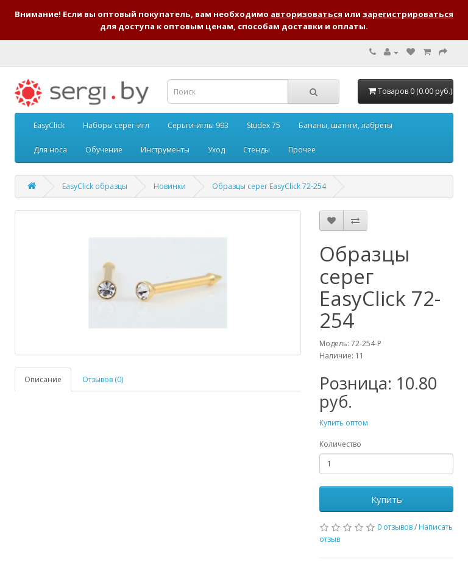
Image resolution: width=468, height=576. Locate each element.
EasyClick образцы (94, 186)
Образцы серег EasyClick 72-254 (269, 186)
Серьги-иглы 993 (198, 125)
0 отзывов (395, 527)
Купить (386, 499)
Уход (216, 149)
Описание (43, 379)
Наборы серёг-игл (116, 125)
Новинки (170, 186)
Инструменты (165, 149)
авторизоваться (306, 14)
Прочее (302, 149)
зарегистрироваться (408, 14)
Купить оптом (343, 423)
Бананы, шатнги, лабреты (345, 125)
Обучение (103, 149)
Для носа (50, 149)
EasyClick (49, 125)
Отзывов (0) (102, 379)
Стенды (256, 149)
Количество (340, 444)
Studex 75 (263, 125)
